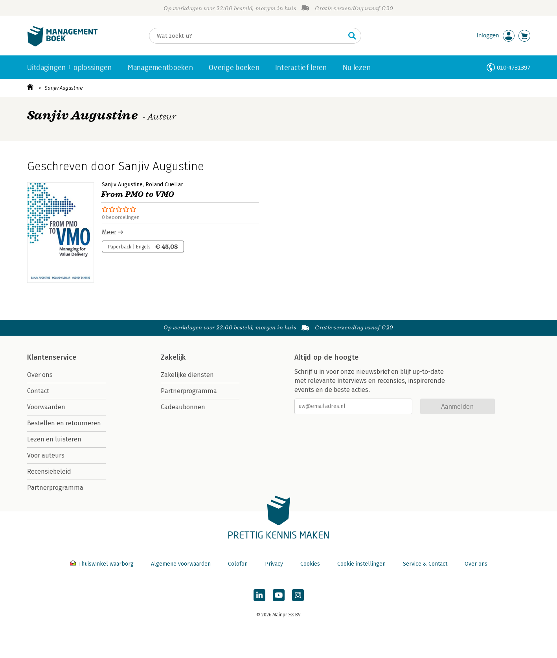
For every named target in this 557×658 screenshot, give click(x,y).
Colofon (238, 564)
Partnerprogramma (55, 487)
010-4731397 (513, 67)
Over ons (40, 375)
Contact (38, 391)
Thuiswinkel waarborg (102, 564)
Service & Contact (425, 564)
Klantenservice (52, 357)
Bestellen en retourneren (64, 423)
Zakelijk (173, 357)
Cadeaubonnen (183, 407)
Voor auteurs (45, 455)
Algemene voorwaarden (181, 564)
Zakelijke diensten (187, 375)
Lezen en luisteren (54, 439)
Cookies (310, 564)
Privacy (274, 564)
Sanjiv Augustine (64, 88)
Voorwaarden (46, 407)
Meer (109, 232)
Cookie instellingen (361, 564)
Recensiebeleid (49, 471)
